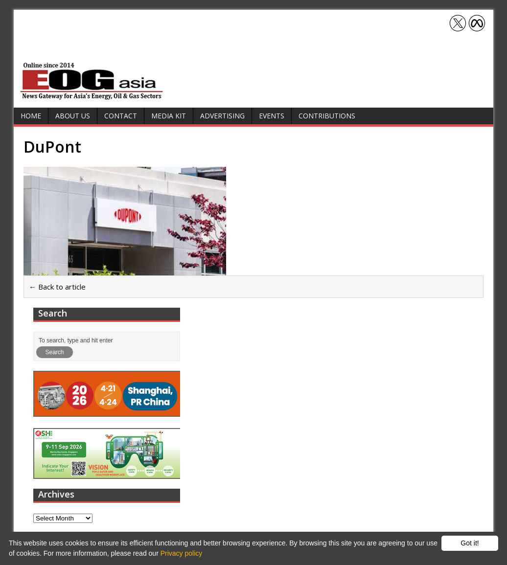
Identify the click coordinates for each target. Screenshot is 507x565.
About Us (72, 115)
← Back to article (57, 287)
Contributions (327, 115)
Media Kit (168, 115)
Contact (120, 115)
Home (31, 115)
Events (271, 115)
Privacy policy (182, 553)
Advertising (222, 115)
